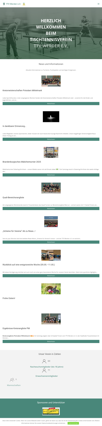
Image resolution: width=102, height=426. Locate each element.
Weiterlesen (51, 104)
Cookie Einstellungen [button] (73, 423)
